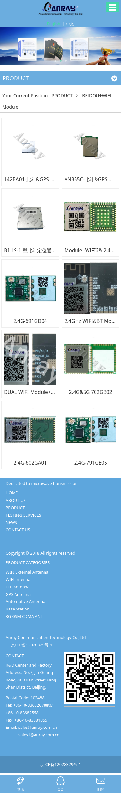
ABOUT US (16, 500)
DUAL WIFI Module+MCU (33, 392)
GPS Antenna (18, 594)
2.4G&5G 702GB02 (90, 392)
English (53, 24)
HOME (12, 493)
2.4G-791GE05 (90, 462)
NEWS (11, 522)
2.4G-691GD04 (30, 321)
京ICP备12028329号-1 (31, 645)
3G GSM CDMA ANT (24, 616)
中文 (70, 24)
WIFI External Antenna (27, 572)
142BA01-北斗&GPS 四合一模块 (39, 179)
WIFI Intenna (18, 579)
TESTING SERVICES (23, 515)
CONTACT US (18, 530)
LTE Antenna (18, 587)
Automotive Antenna (25, 601)
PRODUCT (62, 95)
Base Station (18, 609)
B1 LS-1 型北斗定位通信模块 (35, 250)
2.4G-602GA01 (30, 462)
